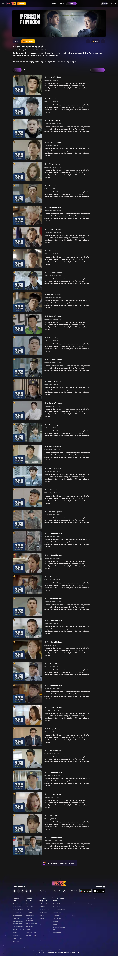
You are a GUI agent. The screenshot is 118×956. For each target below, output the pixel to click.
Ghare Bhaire (57, 933)
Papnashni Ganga (18, 916)
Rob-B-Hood (29, 927)
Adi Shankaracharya (59, 910)
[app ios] (99, 891)
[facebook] (14, 891)
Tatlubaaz (42, 907)
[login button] (115, 3)
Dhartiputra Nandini (19, 910)
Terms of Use (53, 891)
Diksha (55, 925)
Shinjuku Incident (31, 933)
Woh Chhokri (56, 907)
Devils (28, 904)
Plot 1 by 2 (42, 916)
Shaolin (28, 930)
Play (17, 41)
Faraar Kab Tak (17, 938)
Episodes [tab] (17, 70)
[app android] (86, 891)
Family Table (43, 913)
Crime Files (16, 919)
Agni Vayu (16, 942)
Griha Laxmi (43, 904)
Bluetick (41, 919)
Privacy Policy (63, 891)
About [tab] (25, 70)
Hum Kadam (16, 936)
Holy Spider (29, 907)
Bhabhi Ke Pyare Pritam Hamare (18, 923)
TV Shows (71, 3)
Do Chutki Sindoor (18, 927)
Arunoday (56, 916)
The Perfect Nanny (31, 924)
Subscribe (21, 3)
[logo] (59, 884)
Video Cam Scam (44, 910)
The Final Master (31, 936)
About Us (43, 891)
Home (54, 3)
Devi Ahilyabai (57, 904)
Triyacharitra (57, 913)
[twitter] (18, 891)
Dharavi (55, 922)
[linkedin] (22, 891)
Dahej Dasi (16, 904)
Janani (15, 933)
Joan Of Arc (29, 913)
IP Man (28, 910)
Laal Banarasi (17, 913)
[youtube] (26, 891)
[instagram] (30, 891)
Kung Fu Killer (30, 916)
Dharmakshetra (17, 907)
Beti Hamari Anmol (18, 930)
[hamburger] (3, 3)
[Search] (111, 3)
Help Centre (74, 891)
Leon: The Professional (29, 920)
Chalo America (57, 919)
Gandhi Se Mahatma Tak (59, 929)
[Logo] (11, 3)
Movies (62, 3)
